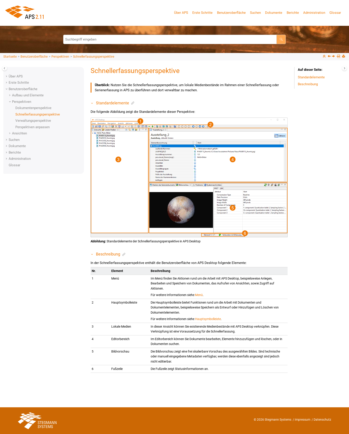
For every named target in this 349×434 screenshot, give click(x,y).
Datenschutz (322, 419)
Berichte (293, 13)
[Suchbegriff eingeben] (281, 39)
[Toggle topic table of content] (344, 68)
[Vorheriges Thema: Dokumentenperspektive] (329, 57)
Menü (199, 295)
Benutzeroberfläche (231, 13)
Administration (314, 13)
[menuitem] (182, 13)
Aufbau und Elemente (28, 95)
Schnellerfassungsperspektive (93, 56)
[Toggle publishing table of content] (4, 68)
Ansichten (19, 133)
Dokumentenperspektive (33, 108)
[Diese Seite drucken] (344, 56)
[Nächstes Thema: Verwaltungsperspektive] (333, 57)
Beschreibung (308, 84)
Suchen (255, 13)
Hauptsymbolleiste (208, 319)
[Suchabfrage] (174, 39)
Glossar (335, 13)
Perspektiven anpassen (32, 127)
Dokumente (273, 13)
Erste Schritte (202, 13)
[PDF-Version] (339, 56)
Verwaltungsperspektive (33, 121)
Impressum (303, 419)
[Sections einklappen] (324, 56)
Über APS (181, 13)
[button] (7, 76)
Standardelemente (311, 77)
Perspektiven (60, 56)
